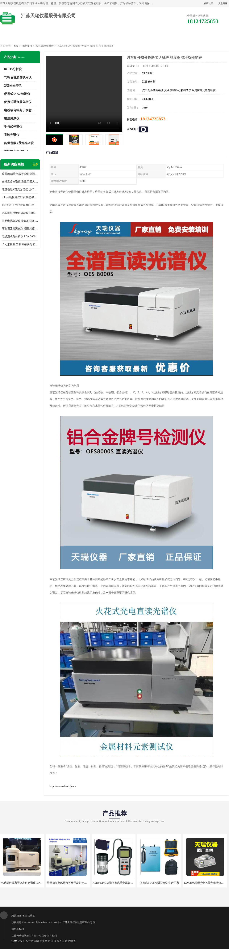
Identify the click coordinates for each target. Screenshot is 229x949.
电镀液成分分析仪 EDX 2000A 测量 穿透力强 (20, 236)
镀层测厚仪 (11, 118)
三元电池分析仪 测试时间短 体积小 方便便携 (20, 220)
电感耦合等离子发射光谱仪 (22, 110)
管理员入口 (57, 941)
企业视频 (82, 36)
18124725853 (152, 118)
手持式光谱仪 (13, 126)
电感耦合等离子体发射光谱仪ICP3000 (23, 882)
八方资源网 (32, 941)
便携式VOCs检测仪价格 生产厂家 (159, 882)
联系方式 (212, 36)
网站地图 (70, 941)
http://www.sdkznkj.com (63, 786)
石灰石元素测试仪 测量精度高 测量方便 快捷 (20, 228)
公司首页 (16, 36)
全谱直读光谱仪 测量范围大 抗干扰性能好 (20, 181)
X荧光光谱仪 (13, 85)
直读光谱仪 (11, 134)
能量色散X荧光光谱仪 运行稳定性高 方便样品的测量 (20, 189)
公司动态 (147, 36)
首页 (16, 46)
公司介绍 (114, 36)
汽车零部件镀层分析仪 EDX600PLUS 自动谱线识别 (20, 213)
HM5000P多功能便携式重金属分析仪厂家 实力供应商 (124, 882)
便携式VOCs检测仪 (17, 93)
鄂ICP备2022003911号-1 (49, 922)
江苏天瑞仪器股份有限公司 (77, 922)
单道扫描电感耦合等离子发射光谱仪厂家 (71, 882)
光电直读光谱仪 (44, 46)
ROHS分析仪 (13, 69)
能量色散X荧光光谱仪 (19, 143)
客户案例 (180, 36)
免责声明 (45, 941)
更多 (35, 164)
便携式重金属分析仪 (17, 102)
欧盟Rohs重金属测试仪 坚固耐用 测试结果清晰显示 (20, 173)
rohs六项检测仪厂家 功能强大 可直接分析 (20, 197)
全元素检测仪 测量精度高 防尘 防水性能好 (20, 244)
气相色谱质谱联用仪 (17, 77)
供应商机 (49, 36)
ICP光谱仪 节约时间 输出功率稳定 (20, 205)
